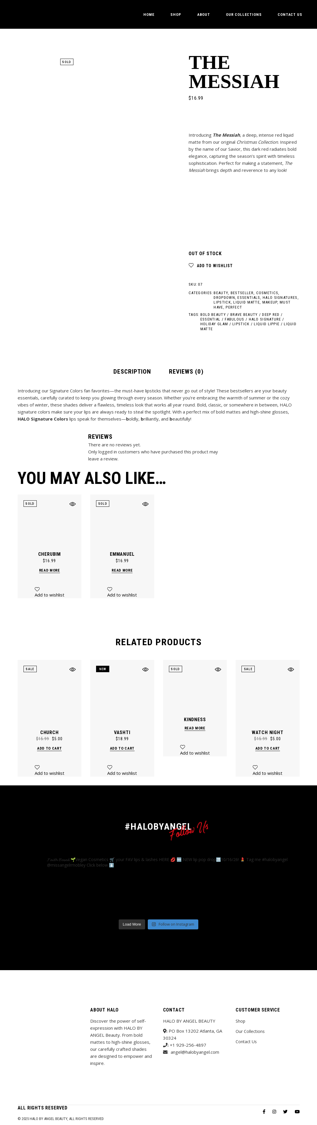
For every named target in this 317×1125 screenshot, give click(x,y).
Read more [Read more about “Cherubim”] (49, 570)
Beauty (221, 293)
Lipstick (222, 302)
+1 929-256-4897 (188, 1045)
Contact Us (246, 1041)
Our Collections (250, 1031)
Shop (240, 1021)
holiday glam (214, 324)
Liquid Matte (246, 302)
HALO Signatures (280, 297)
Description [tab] (132, 371)
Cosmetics (267, 293)
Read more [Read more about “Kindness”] (195, 728)
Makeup (269, 302)
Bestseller (242, 293)
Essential (210, 319)
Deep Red (270, 314)
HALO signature (265, 319)
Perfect (234, 307)
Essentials (248, 297)
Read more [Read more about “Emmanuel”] (122, 570)
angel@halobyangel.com (195, 1052)
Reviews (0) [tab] (186, 371)
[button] (211, 265)
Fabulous (234, 319)
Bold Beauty (213, 314)
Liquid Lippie (266, 324)
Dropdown (224, 297)
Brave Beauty (244, 314)
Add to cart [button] (49, 748)
